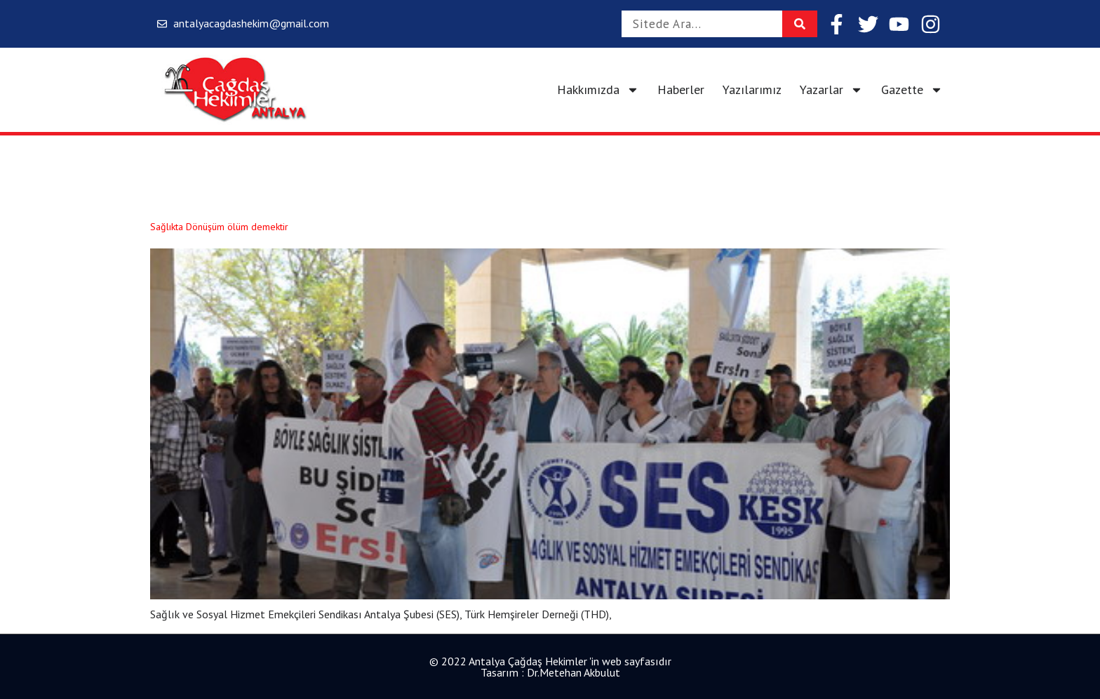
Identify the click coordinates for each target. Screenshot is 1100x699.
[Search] (799, 24)
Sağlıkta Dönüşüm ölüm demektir (219, 226)
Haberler (680, 89)
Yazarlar (831, 89)
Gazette (912, 89)
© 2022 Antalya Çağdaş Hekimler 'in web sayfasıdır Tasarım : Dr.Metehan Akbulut (550, 666)
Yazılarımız (752, 89)
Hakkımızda (598, 89)
